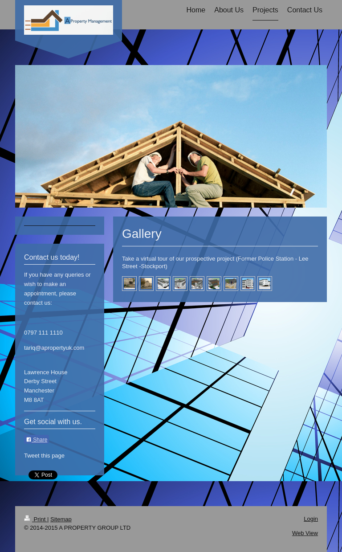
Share (36, 440)
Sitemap (61, 519)
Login (311, 518)
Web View (305, 533)
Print (35, 519)
